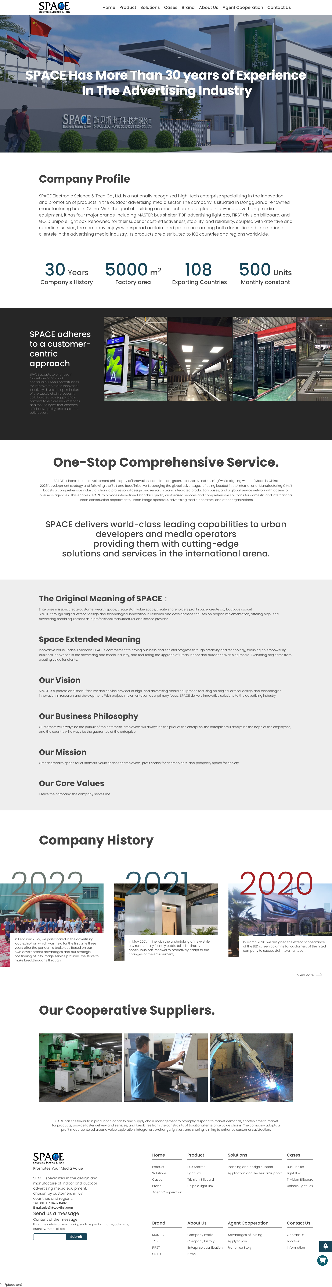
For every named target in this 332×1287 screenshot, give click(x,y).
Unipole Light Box (200, 1186)
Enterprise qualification (205, 1247)
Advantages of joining (245, 1235)
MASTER (158, 1235)
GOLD (156, 1254)
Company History (200, 1241)
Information (296, 1247)
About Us (208, 7)
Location (293, 1241)
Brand (188, 7)
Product (127, 7)
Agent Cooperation (243, 7)
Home (108, 7)
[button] (109, 359)
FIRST (156, 1247)
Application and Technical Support (255, 1173)
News (191, 1254)
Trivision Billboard (200, 1179)
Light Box (194, 1173)
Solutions (150, 7)
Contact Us (279, 7)
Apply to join (237, 1241)
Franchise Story (240, 1247)
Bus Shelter (196, 1167)
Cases (170, 7)
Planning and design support (250, 1167)
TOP (155, 1241)
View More (305, 975)
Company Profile (200, 1235)
